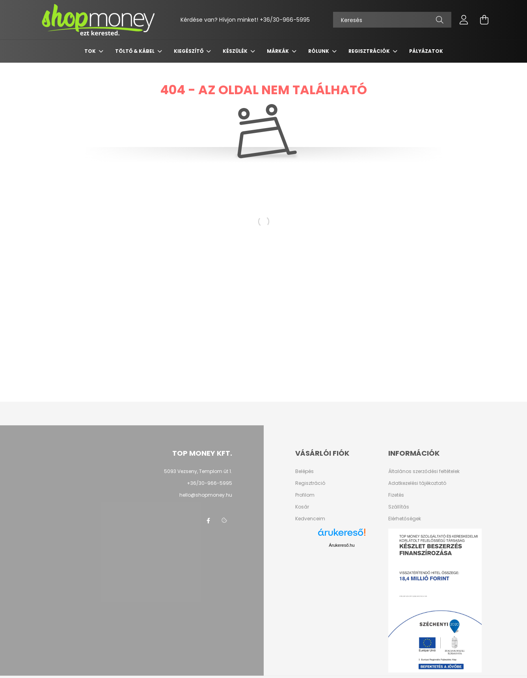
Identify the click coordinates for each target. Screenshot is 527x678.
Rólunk (319, 51)
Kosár (302, 507)
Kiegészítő (189, 51)
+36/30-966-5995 (285, 20)
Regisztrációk (369, 51)
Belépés (304, 471)
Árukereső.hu (341, 545)
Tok (90, 51)
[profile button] (464, 20)
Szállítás (398, 507)
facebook (208, 521)
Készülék (236, 51)
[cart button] (484, 20)
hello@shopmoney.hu (205, 495)
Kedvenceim (310, 519)
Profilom (305, 495)
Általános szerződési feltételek (424, 471)
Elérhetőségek (404, 519)
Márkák (278, 51)
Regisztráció (310, 483)
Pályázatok (426, 51)
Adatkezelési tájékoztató (417, 483)
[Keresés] (392, 20)
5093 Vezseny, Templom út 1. (198, 471)
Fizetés (396, 495)
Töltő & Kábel (135, 51)
